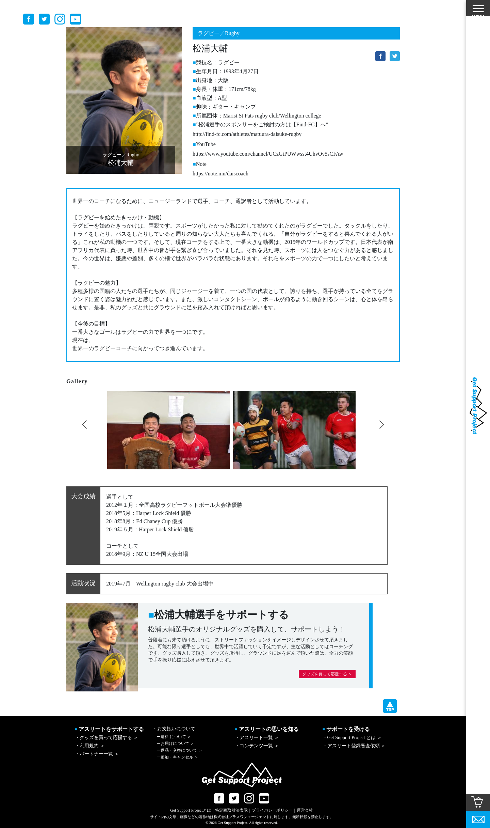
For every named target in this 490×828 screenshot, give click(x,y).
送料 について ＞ (174, 736)
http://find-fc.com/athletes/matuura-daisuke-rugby (247, 134)
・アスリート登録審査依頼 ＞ (354, 745)
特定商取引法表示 (231, 810)
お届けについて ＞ (175, 743)
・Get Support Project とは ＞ (352, 737)
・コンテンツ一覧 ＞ (257, 745)
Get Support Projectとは (190, 810)
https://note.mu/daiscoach (220, 173)
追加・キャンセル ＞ (177, 757)
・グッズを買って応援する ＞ (106, 737)
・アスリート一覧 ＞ (257, 737)
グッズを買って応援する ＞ (327, 674)
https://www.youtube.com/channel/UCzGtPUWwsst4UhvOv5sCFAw (268, 154)
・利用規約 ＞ (90, 745)
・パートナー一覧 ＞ (97, 753)
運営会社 (305, 810)
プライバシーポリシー (272, 810)
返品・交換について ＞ (179, 750)
